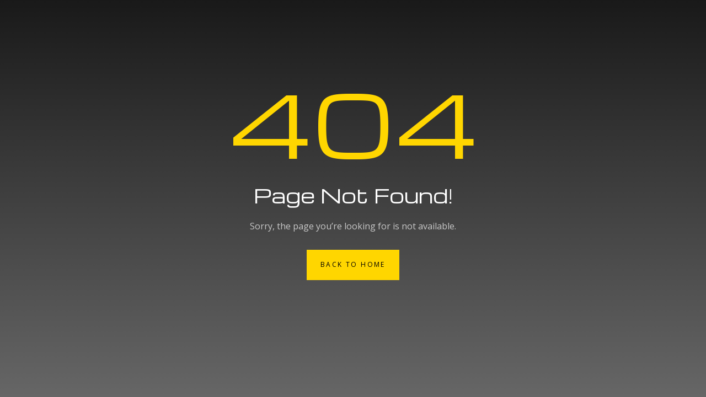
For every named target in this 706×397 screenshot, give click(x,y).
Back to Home (353, 264)
